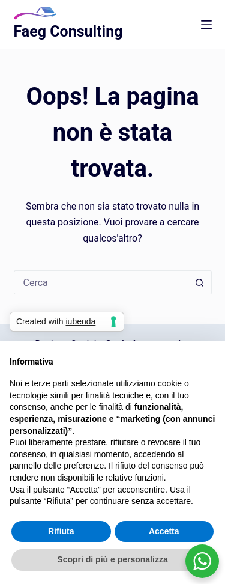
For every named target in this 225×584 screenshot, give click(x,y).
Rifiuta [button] (61, 531)
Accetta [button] (164, 531)
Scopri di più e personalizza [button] (112, 559)
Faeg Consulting (68, 31)
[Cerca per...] (101, 282)
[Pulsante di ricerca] (200, 282)
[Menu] (206, 24)
